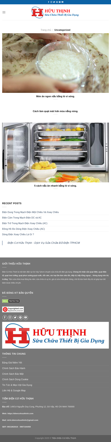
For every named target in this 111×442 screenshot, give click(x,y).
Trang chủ (46, 30)
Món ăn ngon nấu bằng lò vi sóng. (55, 96)
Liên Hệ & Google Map (14, 390)
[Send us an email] (57, 2)
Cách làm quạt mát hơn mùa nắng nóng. (55, 111)
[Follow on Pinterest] (60, 2)
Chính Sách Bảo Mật (13, 374)
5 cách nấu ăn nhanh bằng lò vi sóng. (55, 185)
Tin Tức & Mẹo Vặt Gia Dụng (17, 385)
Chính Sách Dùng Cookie (15, 379)
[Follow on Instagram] (51, 2)
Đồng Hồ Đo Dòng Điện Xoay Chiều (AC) (23, 229)
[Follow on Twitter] (54, 2)
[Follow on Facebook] (48, 2)
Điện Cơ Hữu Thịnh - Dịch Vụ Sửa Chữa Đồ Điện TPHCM (44, 242)
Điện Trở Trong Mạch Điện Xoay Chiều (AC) (24, 223)
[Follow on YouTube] (62, 2)
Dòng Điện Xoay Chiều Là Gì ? (18, 234)
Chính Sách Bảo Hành (13, 368)
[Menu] (4, 12)
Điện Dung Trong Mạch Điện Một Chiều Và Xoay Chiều (30, 212)
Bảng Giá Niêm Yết (12, 362)
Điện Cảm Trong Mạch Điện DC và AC (22, 217)
